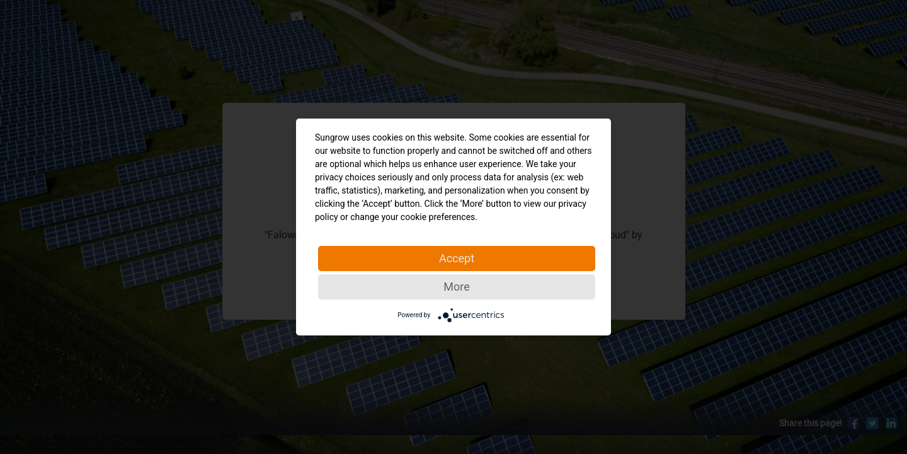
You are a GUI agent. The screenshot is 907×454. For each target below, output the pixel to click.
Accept (456, 258)
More (456, 286)
